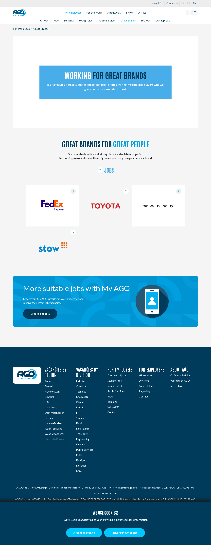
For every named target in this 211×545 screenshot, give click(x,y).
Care (79, 470)
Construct (82, 385)
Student (80, 417)
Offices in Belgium (180, 374)
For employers (94, 12)
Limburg (49, 396)
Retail (79, 407)
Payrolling (144, 390)
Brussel (49, 385)
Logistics (81, 465)
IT (77, 412)
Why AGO (113, 406)
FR (188, 3)
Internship (176, 385)
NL (182, 3)
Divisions (144, 380)
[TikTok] (38, 395)
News (129, 12)
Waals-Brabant (53, 428)
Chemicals (82, 396)
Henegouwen (52, 391)
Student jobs (114, 380)
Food (79, 422)
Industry (81, 380)
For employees (73, 12)
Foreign (80, 459)
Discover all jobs (116, 374)
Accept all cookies (82, 532)
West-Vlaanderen (54, 433)
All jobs (44, 20)
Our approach (163, 20)
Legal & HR (82, 428)
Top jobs (146, 20)
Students (69, 20)
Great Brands (128, 20)
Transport (82, 433)
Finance (80, 444)
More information (137, 519)
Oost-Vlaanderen (54, 412)
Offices (142, 12)
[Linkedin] (16, 395)
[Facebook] (23, 395)
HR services (145, 374)
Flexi (56, 20)
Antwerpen (51, 380)
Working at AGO (180, 380)
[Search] (187, 13)
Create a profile (41, 313)
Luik (47, 401)
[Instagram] (30, 395)
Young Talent (86, 20)
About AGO (114, 12)
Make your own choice (126, 532)
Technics (81, 391)
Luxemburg (51, 407)
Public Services (107, 20)
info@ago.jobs (129, 487)
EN (194, 3)
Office (80, 401)
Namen (49, 417)
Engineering (82, 438)
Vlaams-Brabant (54, 422)
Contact (172, 3)
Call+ (79, 454)
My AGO (156, 3)
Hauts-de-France (54, 438)
